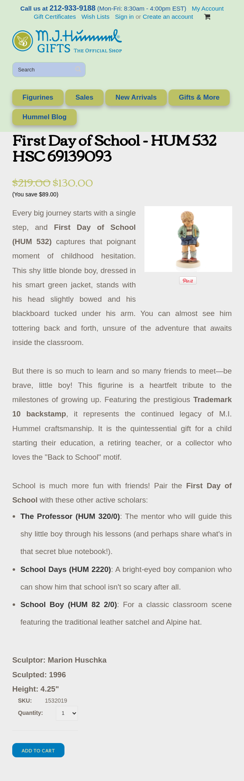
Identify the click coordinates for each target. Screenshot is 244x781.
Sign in (124, 16)
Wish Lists (95, 16)
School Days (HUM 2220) (65, 569)
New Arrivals (136, 97)
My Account (208, 8)
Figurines (37, 97)
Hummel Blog (44, 117)
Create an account (168, 16)
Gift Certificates (55, 16)
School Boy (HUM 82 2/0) (68, 604)
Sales (84, 97)
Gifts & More (199, 97)
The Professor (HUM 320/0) (70, 516)
